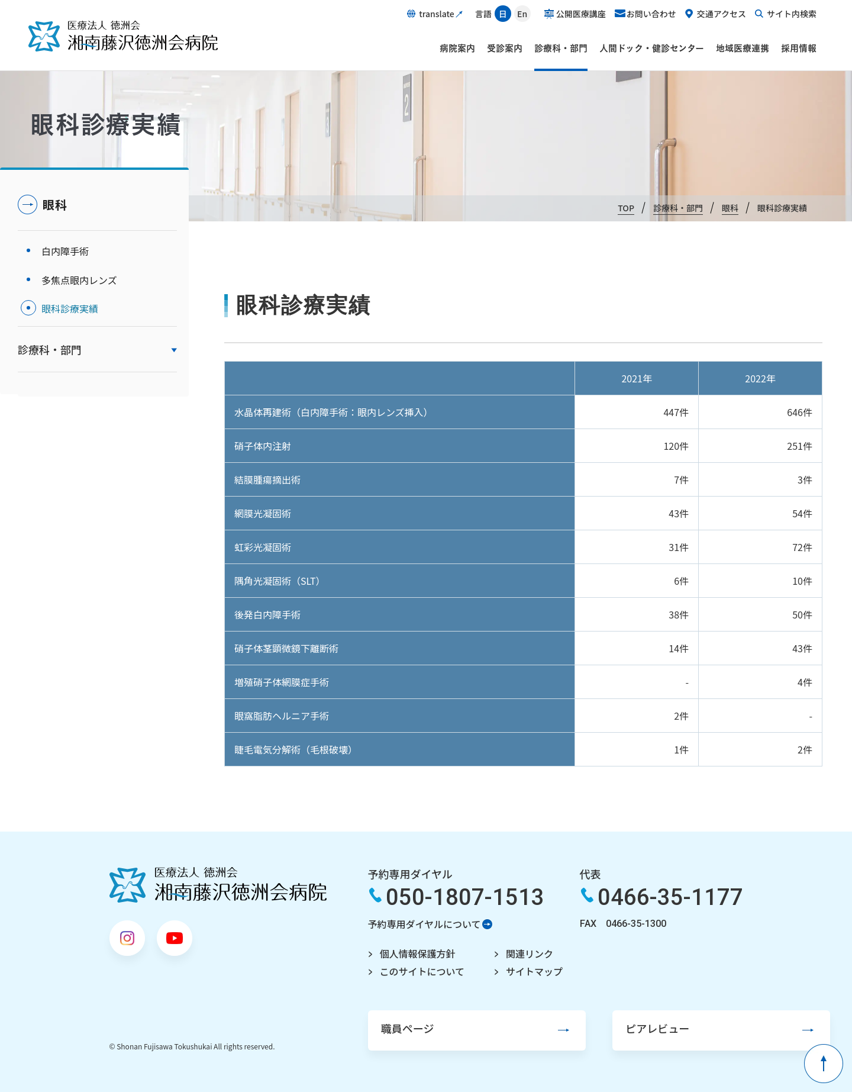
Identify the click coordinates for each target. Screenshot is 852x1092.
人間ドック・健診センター (651, 48)
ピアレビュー (612, 1027)
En (522, 14)
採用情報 (798, 48)
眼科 (730, 208)
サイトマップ (525, 971)
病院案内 (457, 48)
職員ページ (397, 1027)
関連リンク (520, 953)
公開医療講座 (581, 13)
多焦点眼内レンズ (79, 276)
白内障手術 (65, 250)
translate (436, 13)
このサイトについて (413, 971)
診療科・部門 (561, 48)
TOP (626, 208)
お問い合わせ (651, 13)
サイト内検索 (791, 13)
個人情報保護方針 (408, 953)
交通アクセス (721, 13)
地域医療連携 (742, 48)
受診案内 (504, 48)
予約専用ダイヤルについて (415, 924)
